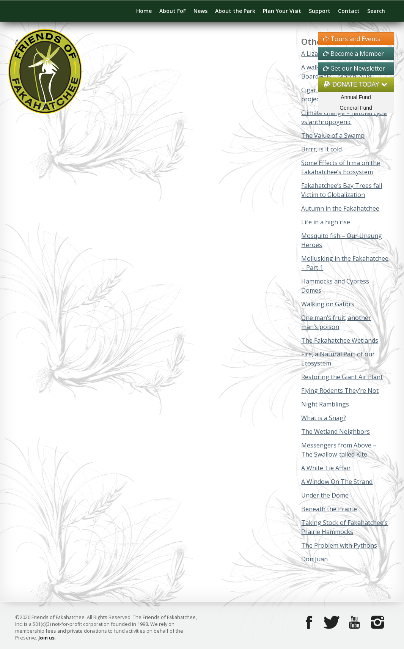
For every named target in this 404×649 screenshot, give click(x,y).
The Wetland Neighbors (335, 431)
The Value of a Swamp (333, 135)
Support (319, 10)
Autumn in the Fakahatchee (340, 208)
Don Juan (314, 559)
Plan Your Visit (282, 10)
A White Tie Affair (326, 468)
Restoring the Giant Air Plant (342, 377)
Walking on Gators (327, 304)
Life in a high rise (325, 222)
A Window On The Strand (337, 481)
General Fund (356, 108)
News (200, 10)
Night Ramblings (325, 404)
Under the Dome (325, 495)
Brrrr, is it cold (321, 149)
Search (376, 10)
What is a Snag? (323, 418)
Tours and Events (351, 39)
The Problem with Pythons (339, 545)
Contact (349, 10)
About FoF (172, 10)
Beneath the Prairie (329, 509)
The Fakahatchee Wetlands (339, 340)
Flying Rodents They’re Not (340, 390)
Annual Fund (356, 97)
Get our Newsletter (354, 68)
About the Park (235, 10)
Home (144, 10)
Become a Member (353, 53)
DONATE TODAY (355, 84)
